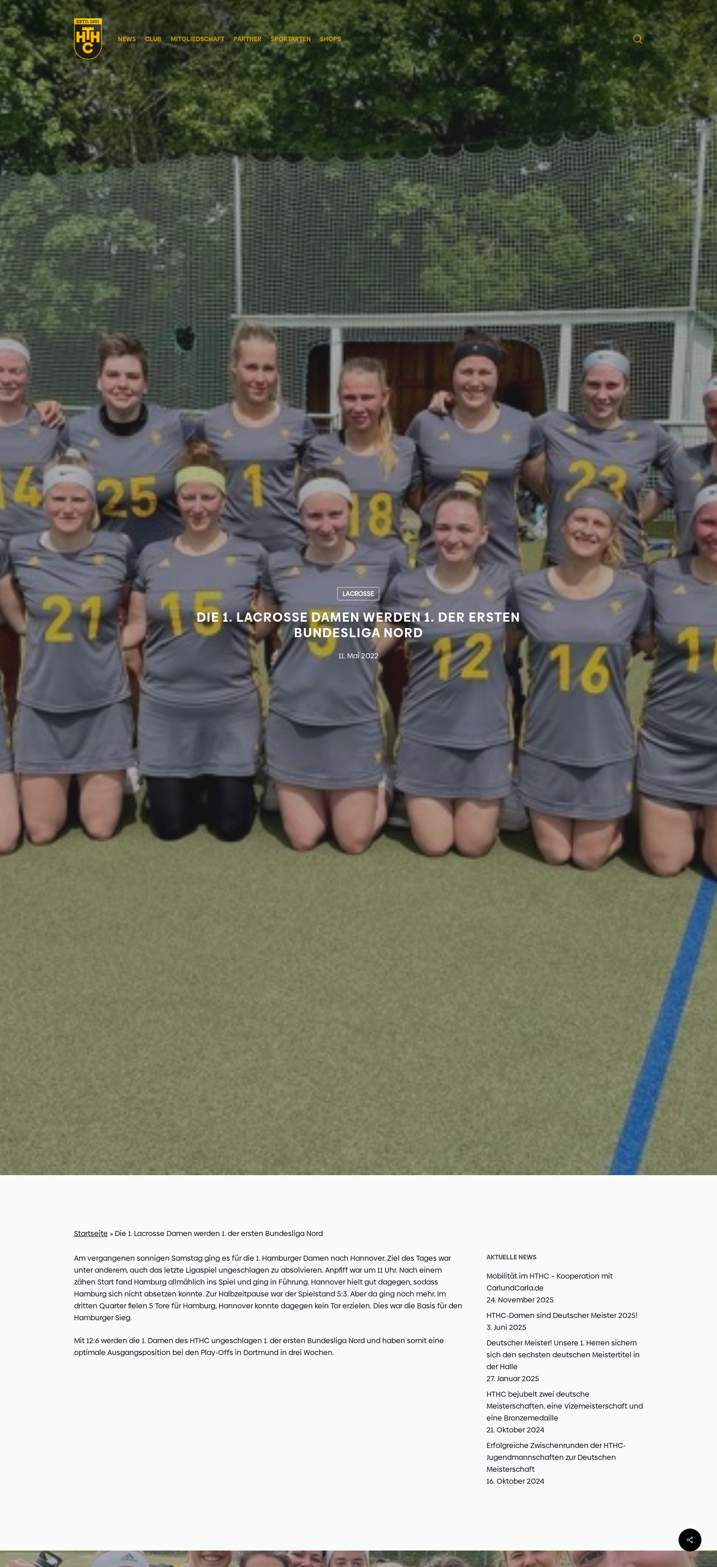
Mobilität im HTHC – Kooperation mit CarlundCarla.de (550, 1282)
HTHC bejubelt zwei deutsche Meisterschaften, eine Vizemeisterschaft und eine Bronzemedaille (565, 1406)
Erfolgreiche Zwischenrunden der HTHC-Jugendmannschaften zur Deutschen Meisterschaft (556, 1457)
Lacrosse (358, 593)
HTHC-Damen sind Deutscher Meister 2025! (562, 1315)
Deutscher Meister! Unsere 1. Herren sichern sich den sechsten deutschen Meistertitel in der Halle (563, 1355)
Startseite (91, 1233)
